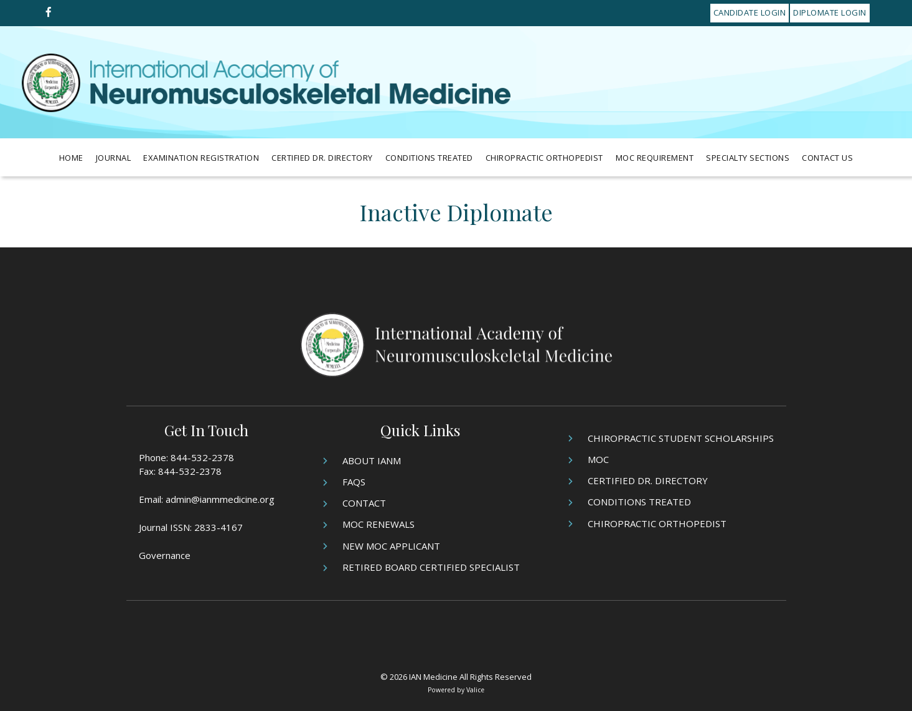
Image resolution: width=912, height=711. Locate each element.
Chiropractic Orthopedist (544, 157)
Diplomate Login (830, 12)
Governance (164, 555)
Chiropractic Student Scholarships (681, 438)
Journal (113, 157)
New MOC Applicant (391, 546)
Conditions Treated (429, 157)
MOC (598, 459)
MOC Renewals (378, 524)
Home (71, 157)
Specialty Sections (747, 157)
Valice (475, 689)
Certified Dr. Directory (322, 157)
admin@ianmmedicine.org (220, 499)
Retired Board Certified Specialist (431, 567)
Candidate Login (749, 12)
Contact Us (827, 157)
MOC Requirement (655, 157)
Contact (364, 503)
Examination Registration (201, 157)
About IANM (371, 460)
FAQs (353, 481)
